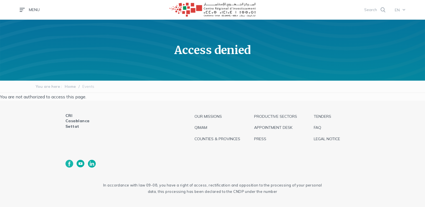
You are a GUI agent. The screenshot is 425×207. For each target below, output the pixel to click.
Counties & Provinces (217, 138)
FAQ (317, 127)
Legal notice (327, 138)
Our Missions (208, 116)
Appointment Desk (273, 127)
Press (260, 138)
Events (88, 86)
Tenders (322, 116)
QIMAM (200, 127)
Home (70, 86)
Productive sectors (275, 116)
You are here (48, 86)
